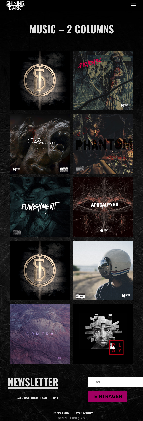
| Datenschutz (82, 412)
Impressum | (62, 412)
